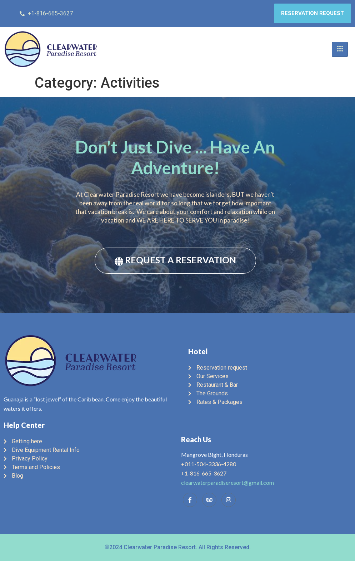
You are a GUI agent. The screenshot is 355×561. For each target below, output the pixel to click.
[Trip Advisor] (209, 500)
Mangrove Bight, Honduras (214, 454)
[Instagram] (228, 500)
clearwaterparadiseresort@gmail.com (227, 482)
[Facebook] (190, 500)
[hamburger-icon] (340, 49)
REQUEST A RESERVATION (175, 259)
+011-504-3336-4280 (208, 463)
